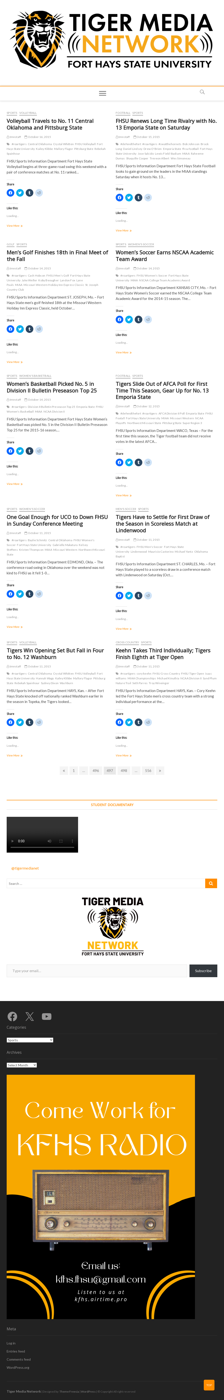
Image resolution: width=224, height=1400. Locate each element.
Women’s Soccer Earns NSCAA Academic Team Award (165, 255)
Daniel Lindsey (132, 149)
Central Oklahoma (40, 144)
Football (123, 113)
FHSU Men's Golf (57, 275)
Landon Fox (67, 280)
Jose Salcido (146, 153)
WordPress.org (18, 1367)
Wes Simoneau (180, 158)
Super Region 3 (192, 423)
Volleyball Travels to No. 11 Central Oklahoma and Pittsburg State (50, 124)
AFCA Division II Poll (172, 413)
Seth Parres (140, 683)
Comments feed (19, 1359)
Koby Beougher (48, 280)
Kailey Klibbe (44, 149)
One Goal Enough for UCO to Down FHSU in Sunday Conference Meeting (57, 520)
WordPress (88, 1391)
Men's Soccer (126, 509)
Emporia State (172, 149)
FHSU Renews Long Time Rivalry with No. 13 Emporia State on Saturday (166, 124)
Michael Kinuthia (168, 678)
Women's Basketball (35, 376)
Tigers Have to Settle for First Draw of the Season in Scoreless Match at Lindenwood (162, 523)
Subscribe (203, 970)
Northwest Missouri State (144, 423)
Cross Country (127, 642)
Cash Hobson (36, 275)
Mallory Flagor (63, 149)
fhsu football (190, 149)
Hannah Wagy (45, 678)
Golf (11, 244)
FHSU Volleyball (85, 144)
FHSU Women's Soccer (152, 275)
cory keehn (144, 673)
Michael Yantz (184, 551)
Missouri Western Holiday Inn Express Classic (54, 285)
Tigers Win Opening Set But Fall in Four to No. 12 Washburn (55, 654)
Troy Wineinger (159, 683)
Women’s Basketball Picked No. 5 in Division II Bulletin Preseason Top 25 (52, 387)
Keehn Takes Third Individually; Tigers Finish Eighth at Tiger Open (163, 654)
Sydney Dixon (50, 683)
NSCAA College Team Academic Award (164, 280)
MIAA (186, 153)
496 (96, 770)
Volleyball (28, 113)
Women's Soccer (141, 244)
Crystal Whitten (63, 144)
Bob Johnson (191, 144)
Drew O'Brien (153, 149)
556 (149, 770)
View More (19, 226)
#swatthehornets (170, 144)
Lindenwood (139, 551)
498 (124, 770)
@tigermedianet (25, 868)
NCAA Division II (54, 411)
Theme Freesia (69, 1391)
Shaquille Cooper (137, 158)
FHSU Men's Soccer (150, 547)
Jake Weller (29, 280)
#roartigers (19, 144)
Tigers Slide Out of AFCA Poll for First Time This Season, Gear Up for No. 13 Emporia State (162, 390)
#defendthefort (130, 144)
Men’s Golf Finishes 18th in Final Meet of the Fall (57, 255)
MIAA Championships (142, 678)
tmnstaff (14, 137)
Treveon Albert (159, 158)
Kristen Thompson (31, 549)
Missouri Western (182, 418)
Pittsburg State (83, 149)
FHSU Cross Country (166, 673)
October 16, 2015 (38, 137)
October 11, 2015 (38, 533)
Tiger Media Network (24, 1391)
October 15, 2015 (147, 137)
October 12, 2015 (147, 406)
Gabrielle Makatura (65, 545)
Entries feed (16, 1351)
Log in (11, 1343)
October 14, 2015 (38, 268)
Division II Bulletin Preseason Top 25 (51, 407)
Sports (12, 113)
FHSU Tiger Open (192, 673)
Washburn (66, 683)
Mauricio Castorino (161, 551)
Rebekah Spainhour (27, 683)
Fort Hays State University (143, 418)
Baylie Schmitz (37, 540)
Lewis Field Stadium (168, 153)
